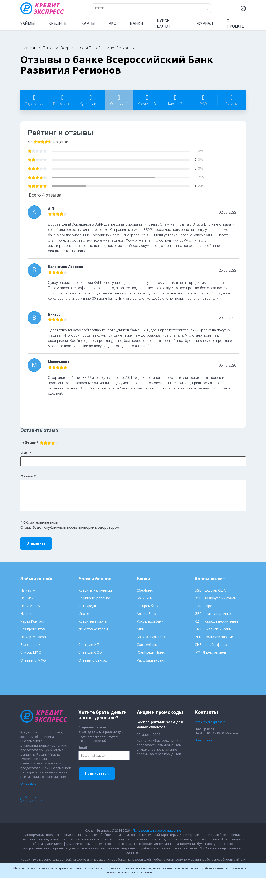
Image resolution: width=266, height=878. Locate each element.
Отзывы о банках (92, 660)
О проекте (28, 783)
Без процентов (32, 629)
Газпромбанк (147, 606)
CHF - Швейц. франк (211, 644)
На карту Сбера (33, 637)
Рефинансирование (94, 598)
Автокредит (88, 606)
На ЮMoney (30, 606)
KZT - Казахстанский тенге (216, 621)
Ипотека (85, 613)
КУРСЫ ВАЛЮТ (164, 24)
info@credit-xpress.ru (210, 722)
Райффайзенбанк (151, 660)
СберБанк (145, 590)
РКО (112, 23)
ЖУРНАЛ (204, 23)
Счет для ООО (90, 652)
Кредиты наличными (95, 590)
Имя (25, 452)
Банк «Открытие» (151, 637)
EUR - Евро (203, 606)
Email (82, 747)
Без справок (30, 644)
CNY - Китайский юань (213, 629)
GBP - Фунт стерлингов (214, 613)
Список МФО (30, 652)
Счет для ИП (88, 644)
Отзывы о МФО (33, 660)
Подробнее (203, 740)
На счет (26, 613)
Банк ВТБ (144, 598)
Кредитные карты (92, 621)
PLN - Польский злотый (214, 637)
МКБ (140, 629)
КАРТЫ (88, 23)
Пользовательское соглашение (157, 830)
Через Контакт (32, 621)
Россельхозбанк (150, 621)
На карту (27, 590)
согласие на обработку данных (203, 868)
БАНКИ (136, 23)
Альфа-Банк (146, 613)
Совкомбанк (147, 644)
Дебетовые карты (93, 629)
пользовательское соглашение (129, 872)
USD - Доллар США (210, 590)
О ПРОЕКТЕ (235, 24)
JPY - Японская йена (211, 652)
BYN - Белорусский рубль (215, 598)
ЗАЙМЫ (27, 23)
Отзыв (28, 476)
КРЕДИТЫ (58, 23)
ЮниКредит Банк (151, 652)
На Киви (27, 598)
